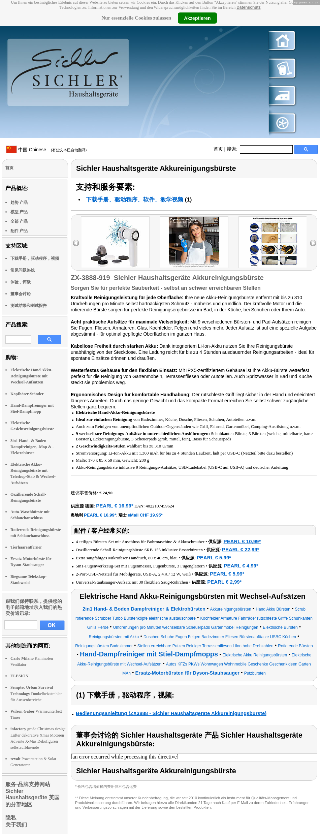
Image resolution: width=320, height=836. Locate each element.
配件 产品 (19, 230)
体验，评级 (20, 282)
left (76, 243)
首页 (218, 149)
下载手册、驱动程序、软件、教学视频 (134, 199)
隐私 (10, 817)
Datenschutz (248, 7)
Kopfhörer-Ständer (27, 394)
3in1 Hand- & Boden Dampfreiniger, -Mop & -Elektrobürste (32, 446)
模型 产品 (19, 212)
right (313, 243)
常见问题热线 (22, 270)
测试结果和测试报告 (28, 305)
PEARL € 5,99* (214, 557)
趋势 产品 (19, 202)
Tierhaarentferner (26, 547)
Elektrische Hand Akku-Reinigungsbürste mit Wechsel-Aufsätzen (31, 376)
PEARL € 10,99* (242, 541)
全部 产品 (19, 221)
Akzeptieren (197, 18)
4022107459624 (160, 505)
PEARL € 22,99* (240, 549)
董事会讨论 (20, 293)
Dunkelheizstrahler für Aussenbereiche (36, 693)
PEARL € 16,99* (114, 505)
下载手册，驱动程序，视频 (34, 258)
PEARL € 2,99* (224, 582)
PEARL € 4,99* (241, 565)
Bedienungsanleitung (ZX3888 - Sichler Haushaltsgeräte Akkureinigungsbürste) (171, 713)
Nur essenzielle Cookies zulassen (136, 18)
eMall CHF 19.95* (145, 515)
